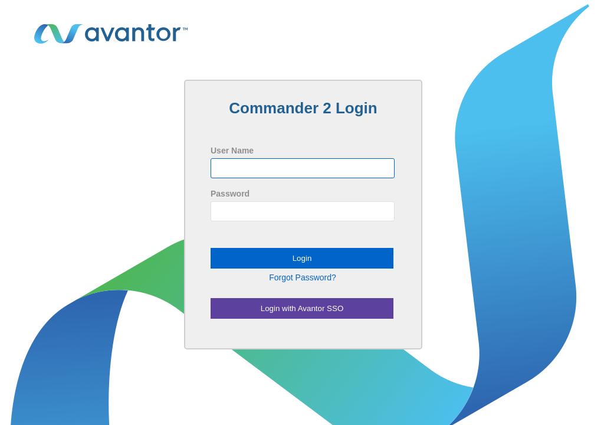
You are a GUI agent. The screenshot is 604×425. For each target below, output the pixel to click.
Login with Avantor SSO (302, 308)
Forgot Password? (302, 277)
